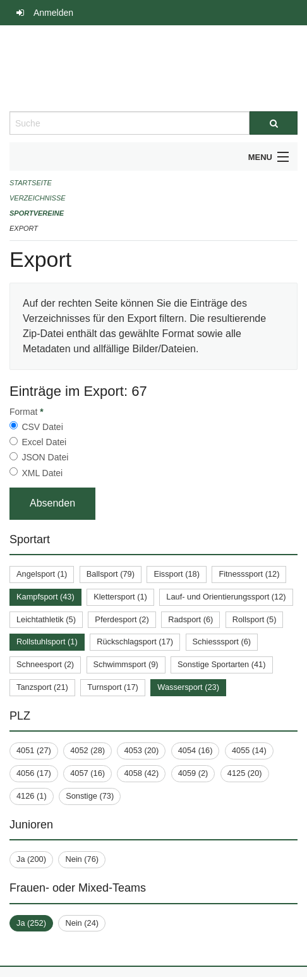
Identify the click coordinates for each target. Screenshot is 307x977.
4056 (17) (33, 773)
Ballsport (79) (111, 574)
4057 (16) (87, 773)
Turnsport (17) (112, 687)
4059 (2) (193, 773)
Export (23, 228)
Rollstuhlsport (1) (47, 641)
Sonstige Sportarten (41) (221, 664)
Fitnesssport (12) (249, 574)
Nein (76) (82, 859)
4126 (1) (31, 796)
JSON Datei (44, 457)
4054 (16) (195, 750)
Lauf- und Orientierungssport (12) (226, 596)
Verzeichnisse (37, 198)
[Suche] (274, 123)
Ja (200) (31, 859)
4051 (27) (33, 750)
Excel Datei (43, 442)
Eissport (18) (177, 574)
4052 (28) (87, 750)
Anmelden (53, 13)
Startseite (30, 183)
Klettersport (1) (120, 596)
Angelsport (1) (41, 574)
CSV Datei (42, 427)
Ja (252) (31, 923)
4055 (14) (249, 750)
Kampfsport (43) (45, 596)
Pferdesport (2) (121, 619)
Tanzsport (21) (42, 687)
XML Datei (42, 473)
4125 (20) (244, 773)
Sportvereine (36, 213)
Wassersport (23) (188, 687)
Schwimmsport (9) (126, 664)
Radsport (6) (190, 619)
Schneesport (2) (45, 664)
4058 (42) (141, 773)
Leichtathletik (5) (46, 619)
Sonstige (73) (90, 796)
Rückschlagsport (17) (135, 641)
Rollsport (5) (254, 619)
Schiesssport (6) (222, 641)
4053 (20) (141, 750)
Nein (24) (82, 923)
